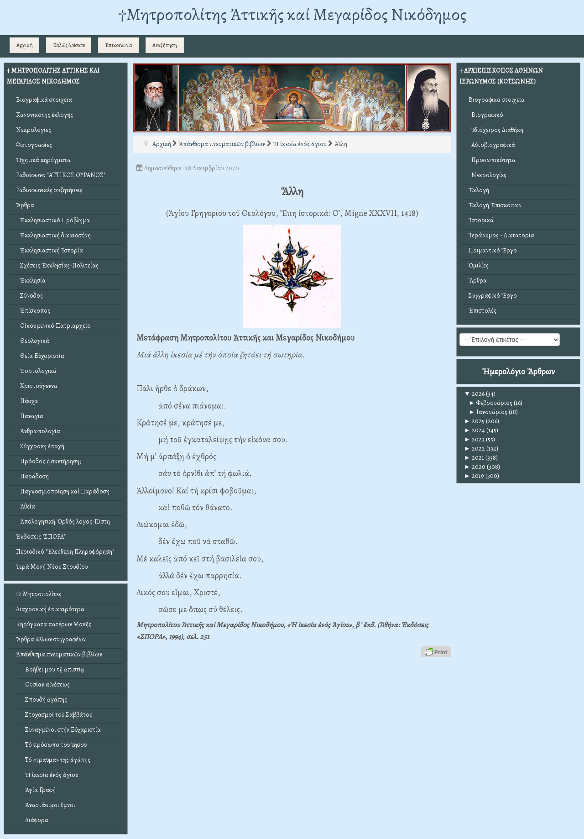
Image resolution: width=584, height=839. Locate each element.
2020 (474, 466)
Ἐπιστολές (482, 310)
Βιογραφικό (486, 114)
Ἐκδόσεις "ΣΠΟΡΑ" (41, 536)
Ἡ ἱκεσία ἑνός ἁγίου (51, 775)
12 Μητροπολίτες (39, 594)
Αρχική (24, 45)
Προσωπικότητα (492, 160)
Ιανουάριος (488, 412)
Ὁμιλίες (479, 265)
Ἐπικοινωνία (118, 45)
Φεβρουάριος (490, 403)
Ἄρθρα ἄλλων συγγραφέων (51, 639)
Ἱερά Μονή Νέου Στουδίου (52, 566)
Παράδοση (32, 476)
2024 (474, 430)
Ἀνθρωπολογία (38, 431)
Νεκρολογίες (33, 130)
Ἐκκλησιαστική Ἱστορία (49, 250)
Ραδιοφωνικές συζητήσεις (49, 190)
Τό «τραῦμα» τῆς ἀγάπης (57, 759)
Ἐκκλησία (31, 280)
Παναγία (29, 416)
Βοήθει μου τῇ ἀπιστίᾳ (54, 669)
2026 (474, 393)
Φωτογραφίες (34, 145)
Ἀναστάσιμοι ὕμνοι (50, 805)
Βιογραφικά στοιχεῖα (44, 99)
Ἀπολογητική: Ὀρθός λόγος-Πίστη (63, 521)
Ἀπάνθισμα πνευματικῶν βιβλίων (59, 654)
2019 (474, 476)
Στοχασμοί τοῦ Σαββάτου (59, 714)
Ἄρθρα (25, 205)
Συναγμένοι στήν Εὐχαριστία (63, 729)
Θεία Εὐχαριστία (40, 355)
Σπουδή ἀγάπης (46, 699)
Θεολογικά (32, 340)
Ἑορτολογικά (36, 371)
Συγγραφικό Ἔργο (493, 295)
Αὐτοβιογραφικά (492, 145)
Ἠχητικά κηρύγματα (43, 160)
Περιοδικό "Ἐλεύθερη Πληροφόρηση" (65, 551)
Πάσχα (27, 401)
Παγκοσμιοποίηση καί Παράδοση (63, 491)
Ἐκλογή (479, 190)
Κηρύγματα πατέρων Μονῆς (53, 624)
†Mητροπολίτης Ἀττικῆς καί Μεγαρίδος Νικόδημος (292, 14)
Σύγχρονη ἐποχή (40, 446)
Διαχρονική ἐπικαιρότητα (50, 609)
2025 (474, 421)
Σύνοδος (29, 295)
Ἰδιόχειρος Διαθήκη (496, 130)
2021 (474, 457)
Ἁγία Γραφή (40, 790)
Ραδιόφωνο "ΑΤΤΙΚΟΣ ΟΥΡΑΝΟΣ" (60, 175)
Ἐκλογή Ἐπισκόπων (495, 205)
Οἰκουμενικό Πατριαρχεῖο (53, 325)
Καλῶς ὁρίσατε (69, 45)
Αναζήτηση (164, 45)
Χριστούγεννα (36, 386)
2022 (474, 448)
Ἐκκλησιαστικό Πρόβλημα (53, 220)
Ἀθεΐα (25, 506)
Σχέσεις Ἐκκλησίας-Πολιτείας (57, 265)
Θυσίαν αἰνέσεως (47, 684)
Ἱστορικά (481, 220)
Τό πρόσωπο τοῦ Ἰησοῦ (56, 744)
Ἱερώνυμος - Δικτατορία (501, 235)
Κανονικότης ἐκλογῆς (44, 114)
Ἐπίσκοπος (33, 310)
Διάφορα (36, 820)
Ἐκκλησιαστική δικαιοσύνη (53, 235)
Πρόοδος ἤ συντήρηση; (48, 461)
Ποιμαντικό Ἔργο (493, 250)
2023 (474, 439)
